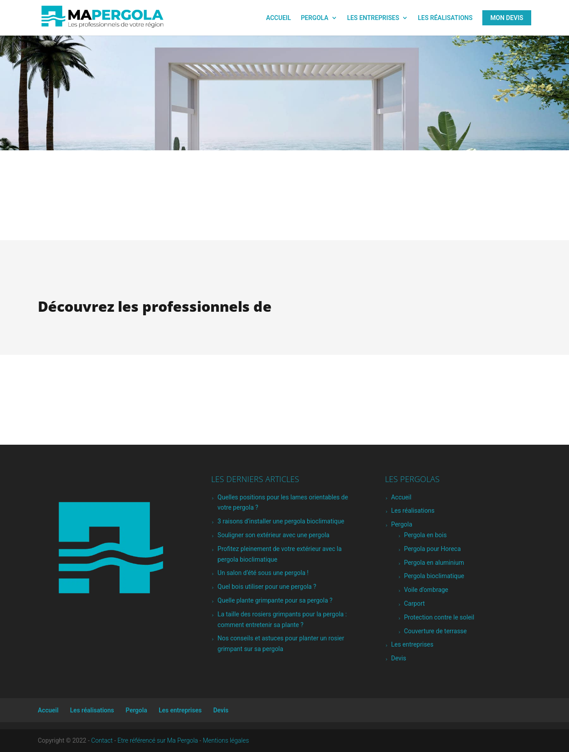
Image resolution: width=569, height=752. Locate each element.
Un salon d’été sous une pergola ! (263, 572)
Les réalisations (445, 18)
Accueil (278, 18)
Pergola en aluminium (434, 562)
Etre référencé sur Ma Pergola (157, 740)
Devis (398, 658)
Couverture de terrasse (435, 631)
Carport (414, 603)
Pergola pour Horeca (432, 548)
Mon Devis (506, 17)
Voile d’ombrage (426, 589)
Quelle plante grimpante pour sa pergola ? (275, 600)
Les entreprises (373, 18)
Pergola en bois (425, 535)
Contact (101, 740)
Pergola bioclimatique (434, 575)
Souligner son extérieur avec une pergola (273, 535)
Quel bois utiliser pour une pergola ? (266, 586)
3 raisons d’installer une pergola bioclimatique (280, 521)
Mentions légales (226, 740)
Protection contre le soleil (439, 617)
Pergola (315, 18)
